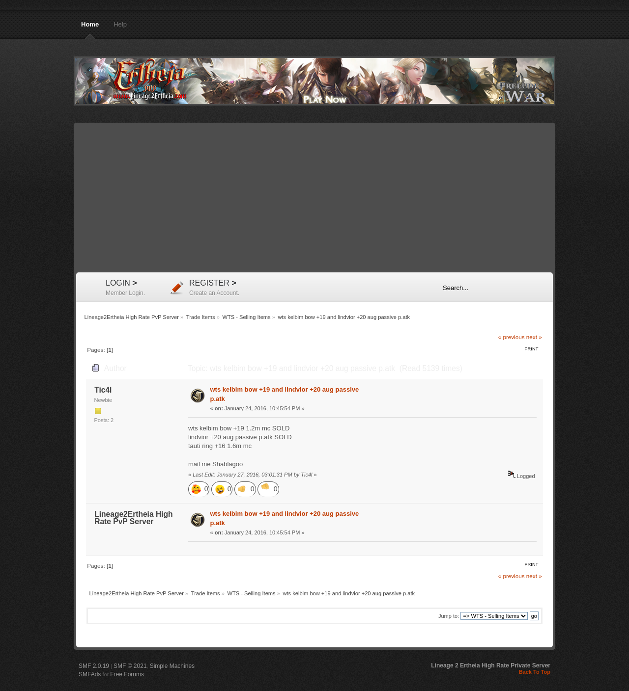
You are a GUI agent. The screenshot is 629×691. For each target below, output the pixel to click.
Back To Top (534, 672)
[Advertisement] (314, 198)
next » (534, 337)
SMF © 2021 (130, 666)
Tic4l (103, 390)
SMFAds (90, 674)
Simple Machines (172, 666)
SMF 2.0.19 (94, 666)
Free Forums (127, 674)
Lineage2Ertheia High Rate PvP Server (314, 81)
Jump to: (448, 616)
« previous (511, 337)
